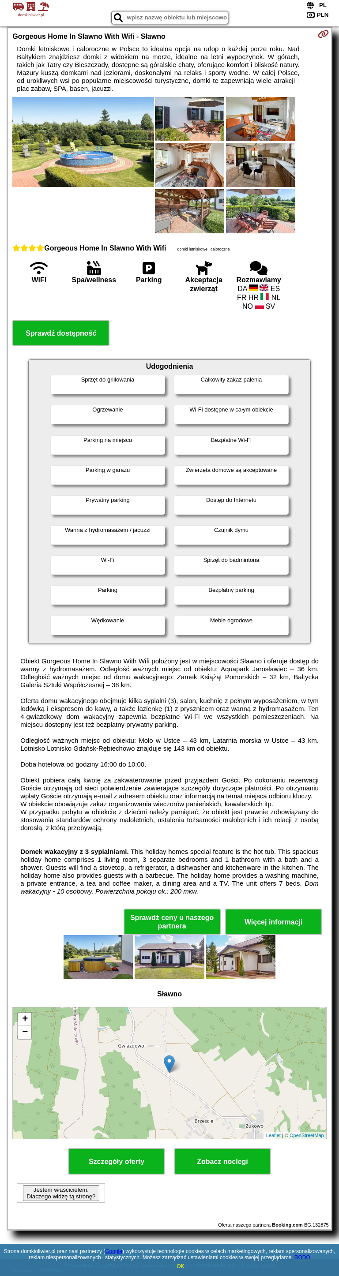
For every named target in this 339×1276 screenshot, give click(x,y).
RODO (302, 1257)
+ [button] (25, 1019)
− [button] (25, 1032)
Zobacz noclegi (222, 1161)
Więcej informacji (273, 922)
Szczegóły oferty (116, 1161)
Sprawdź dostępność (61, 333)
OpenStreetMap (307, 1135)
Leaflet (273, 1135)
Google (113, 1251)
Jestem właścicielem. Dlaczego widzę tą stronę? (60, 1193)
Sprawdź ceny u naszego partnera (172, 922)
